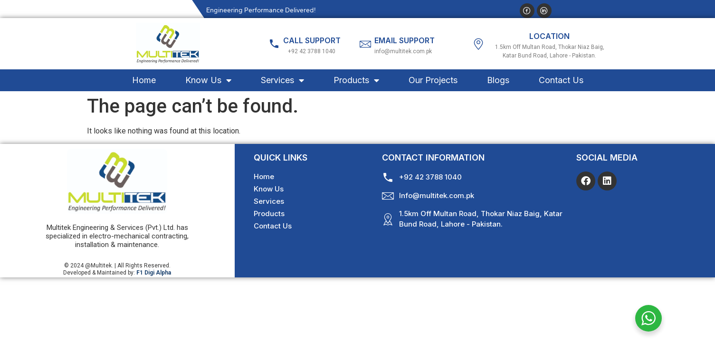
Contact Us (561, 80)
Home (144, 80)
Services (282, 80)
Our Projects (433, 80)
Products (356, 80)
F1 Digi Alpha (153, 272)
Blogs (498, 80)
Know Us (208, 80)
